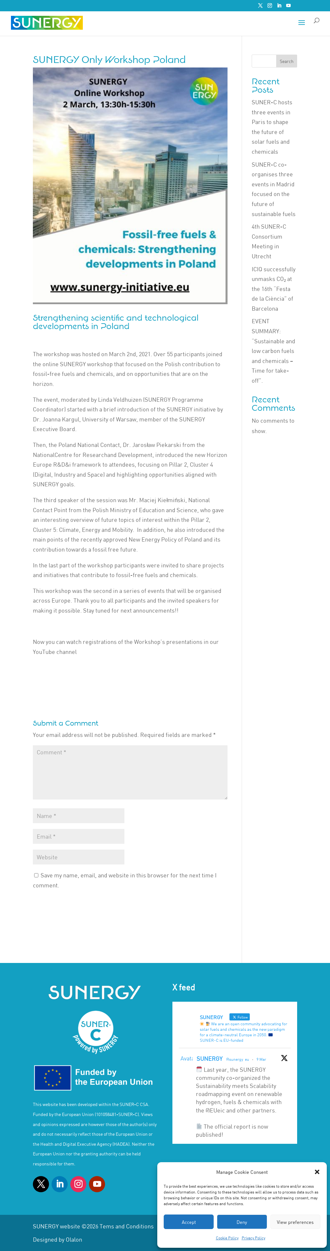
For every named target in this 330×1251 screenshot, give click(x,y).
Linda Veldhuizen (120, 399)
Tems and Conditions (127, 1226)
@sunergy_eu (237, 1059)
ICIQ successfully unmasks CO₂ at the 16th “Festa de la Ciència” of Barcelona (274, 288)
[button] (317, 1172)
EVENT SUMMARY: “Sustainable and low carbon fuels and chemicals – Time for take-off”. (273, 350)
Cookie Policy (227, 1237)
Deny (242, 1222)
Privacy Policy (253, 1237)
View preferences (295, 1222)
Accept (189, 1222)
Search (287, 61)
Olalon (74, 1239)
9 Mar (261, 1059)
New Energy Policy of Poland (165, 539)
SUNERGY (209, 1058)
